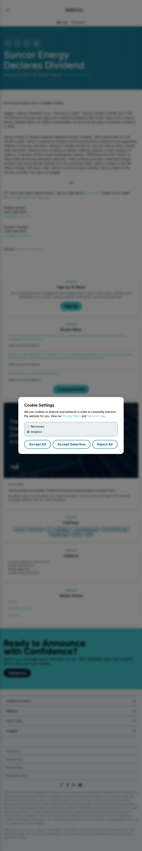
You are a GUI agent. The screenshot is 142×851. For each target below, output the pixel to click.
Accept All (37, 444)
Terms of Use (96, 416)
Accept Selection (72, 444)
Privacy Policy (71, 416)
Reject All (105, 444)
